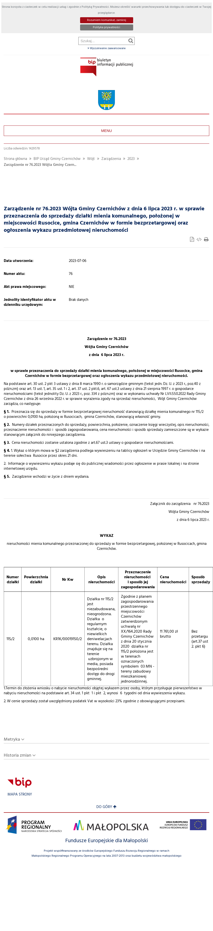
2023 (131, 159)
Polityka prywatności (106, 27)
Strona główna (15, 159)
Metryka (12, 739)
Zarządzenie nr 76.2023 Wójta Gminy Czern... (40, 165)
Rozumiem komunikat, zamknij (106, 20)
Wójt (91, 159)
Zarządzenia (111, 159)
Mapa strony (20, 795)
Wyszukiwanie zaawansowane (107, 48)
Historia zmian (17, 755)
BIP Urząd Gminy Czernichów (57, 159)
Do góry (106, 807)
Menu (106, 131)
